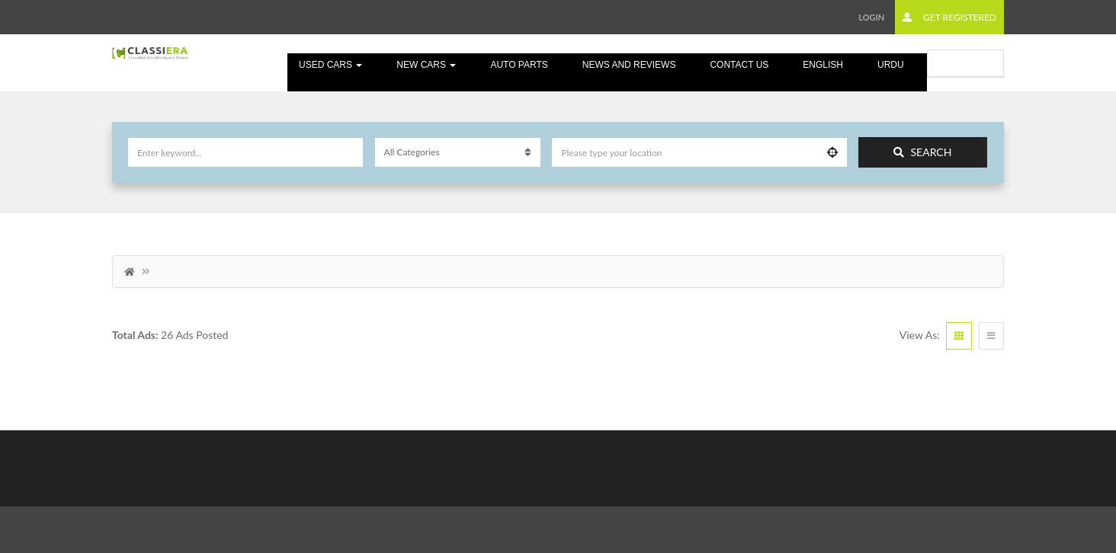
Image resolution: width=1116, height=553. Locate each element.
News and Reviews (629, 64)
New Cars (426, 64)
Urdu (890, 64)
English (823, 64)
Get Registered (949, 17)
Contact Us (739, 64)
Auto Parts (518, 64)
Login (871, 17)
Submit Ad (965, 63)
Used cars (330, 64)
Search (922, 151)
